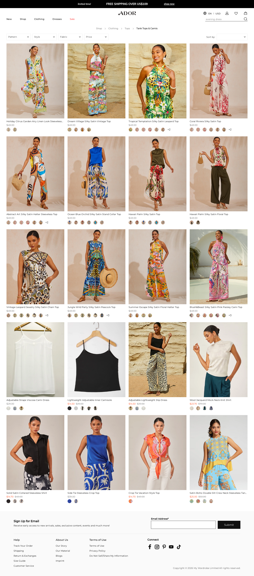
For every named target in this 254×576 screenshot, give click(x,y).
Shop (23, 19)
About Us (62, 540)
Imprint (60, 561)
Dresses (57, 19)
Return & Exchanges (25, 556)
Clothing (39, 19)
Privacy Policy (97, 551)
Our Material (63, 551)
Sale (72, 19)
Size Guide (19, 561)
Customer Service (24, 566)
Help (17, 540)
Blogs (59, 556)
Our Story (61, 545)
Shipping (19, 551)
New (9, 19)
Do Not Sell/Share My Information (108, 556)
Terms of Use (97, 540)
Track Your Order (23, 545)
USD (218, 13)
